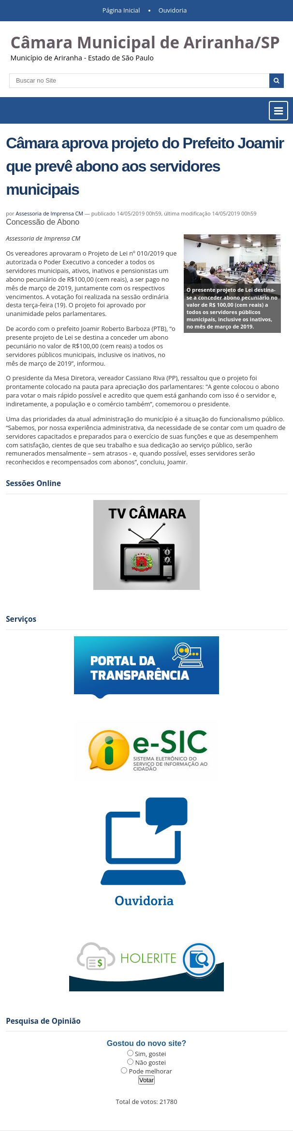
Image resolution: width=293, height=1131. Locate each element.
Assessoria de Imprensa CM (50, 213)
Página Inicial (121, 10)
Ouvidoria (173, 10)
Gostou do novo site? (146, 1043)
